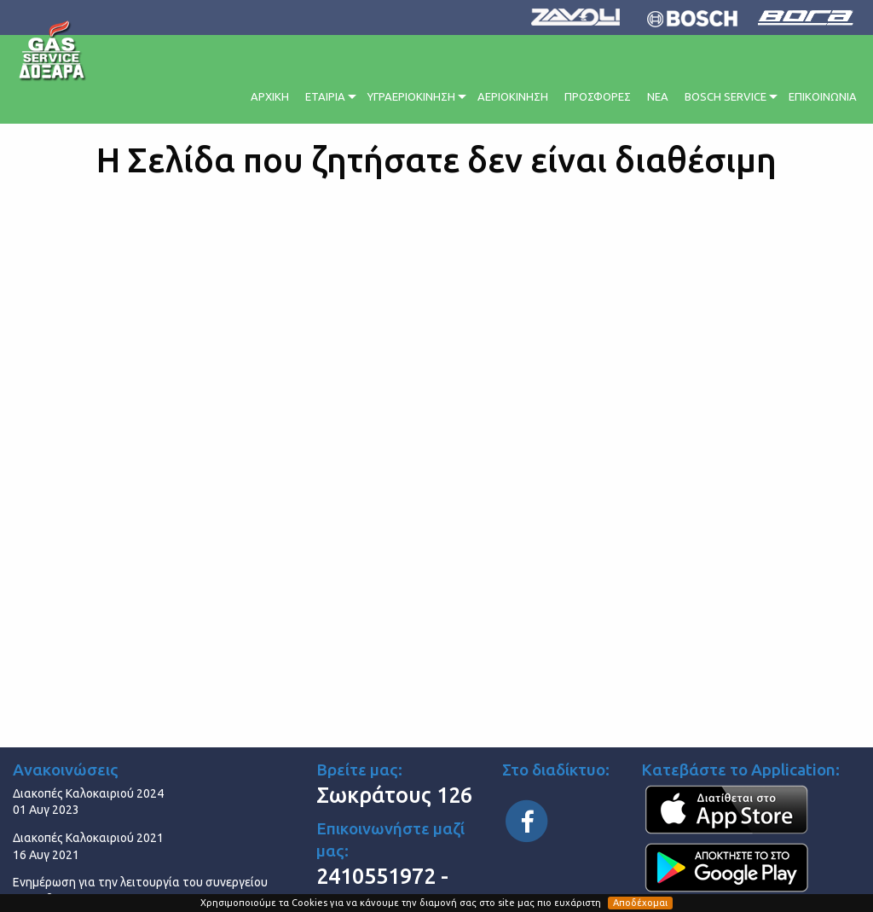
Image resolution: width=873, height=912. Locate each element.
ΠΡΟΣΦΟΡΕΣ (597, 96)
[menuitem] (271, 94)
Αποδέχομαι (640, 902)
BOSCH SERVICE (725, 96)
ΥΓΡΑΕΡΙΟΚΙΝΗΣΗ (411, 96)
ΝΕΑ (657, 96)
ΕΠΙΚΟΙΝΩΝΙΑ (823, 96)
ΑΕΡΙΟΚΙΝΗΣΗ (512, 96)
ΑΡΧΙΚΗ (270, 96)
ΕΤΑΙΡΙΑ (325, 96)
